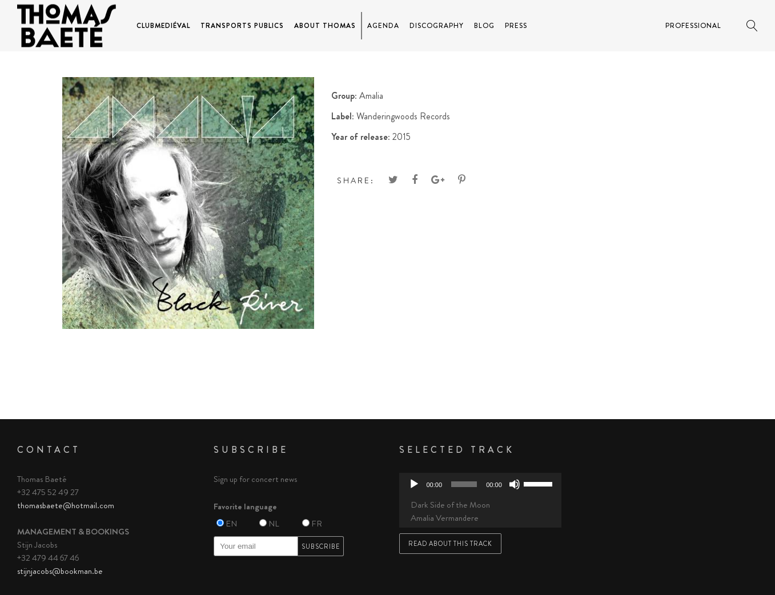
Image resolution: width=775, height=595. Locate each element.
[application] (480, 484)
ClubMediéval (163, 26)
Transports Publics (242, 26)
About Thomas (325, 26)
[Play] (414, 484)
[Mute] (514, 484)
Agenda (383, 26)
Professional (693, 26)
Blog (484, 26)
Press (516, 26)
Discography (436, 26)
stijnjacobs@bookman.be (60, 571)
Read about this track (450, 543)
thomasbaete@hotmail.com (65, 505)
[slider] (464, 484)
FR (316, 523)
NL (273, 523)
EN (231, 523)
